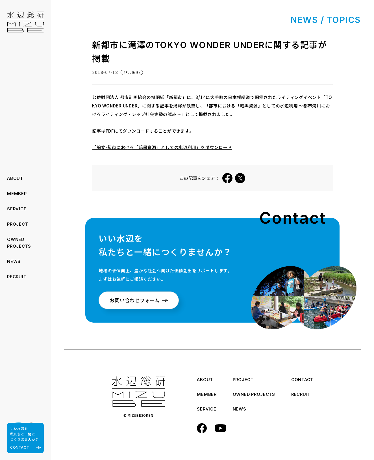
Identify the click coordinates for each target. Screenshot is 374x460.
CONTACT (302, 380)
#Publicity (132, 72)
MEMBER (17, 193)
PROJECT (17, 224)
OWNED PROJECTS (254, 395)
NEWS (14, 261)
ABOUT (15, 178)
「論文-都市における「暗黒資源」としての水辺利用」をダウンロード (162, 147)
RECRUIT (16, 276)
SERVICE (16, 208)
